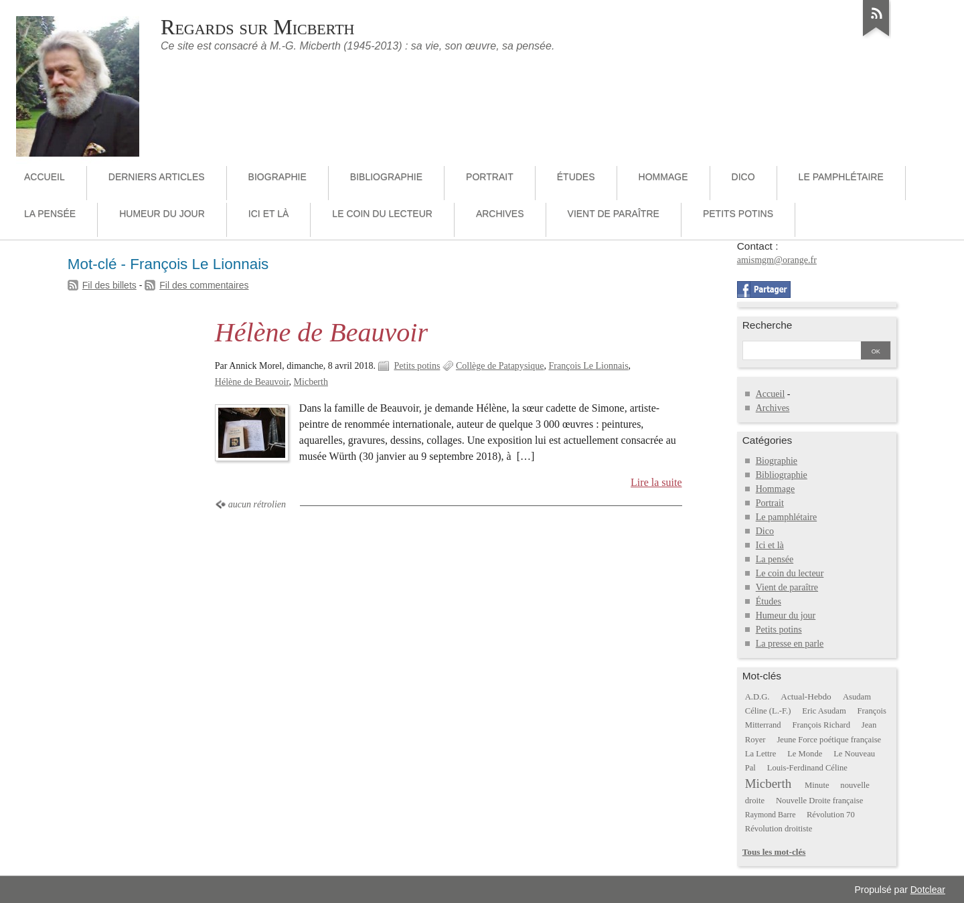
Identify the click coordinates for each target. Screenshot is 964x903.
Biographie (277, 176)
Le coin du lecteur (382, 213)
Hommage (663, 176)
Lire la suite (656, 482)
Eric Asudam (824, 711)
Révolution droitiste (779, 828)
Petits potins (738, 213)
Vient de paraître (613, 213)
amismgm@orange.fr (777, 260)
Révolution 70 (831, 814)
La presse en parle (790, 644)
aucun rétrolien (257, 504)
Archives (500, 213)
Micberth (311, 382)
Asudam (857, 697)
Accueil (44, 176)
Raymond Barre (770, 814)
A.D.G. (757, 697)
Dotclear (927, 889)
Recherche (767, 325)
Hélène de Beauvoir (321, 332)
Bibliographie (386, 176)
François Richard (822, 725)
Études (576, 176)
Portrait (489, 176)
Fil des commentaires (203, 285)
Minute (817, 785)
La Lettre (761, 753)
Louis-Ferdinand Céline (807, 767)
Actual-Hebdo (806, 696)
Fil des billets (109, 285)
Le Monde (804, 753)
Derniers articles (156, 176)
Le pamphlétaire (841, 176)
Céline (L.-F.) (768, 711)
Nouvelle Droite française (819, 800)
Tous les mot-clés (774, 852)
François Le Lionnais (588, 366)
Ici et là (268, 213)
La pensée (50, 213)
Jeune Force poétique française (829, 739)
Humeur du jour (162, 213)
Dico (743, 176)
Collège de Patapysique (500, 366)
